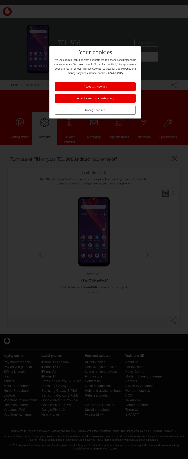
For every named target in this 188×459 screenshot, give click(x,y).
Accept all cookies (95, 86)
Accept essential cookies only (95, 98)
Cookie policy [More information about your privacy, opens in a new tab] (115, 73)
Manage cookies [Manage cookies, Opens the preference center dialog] (95, 110)
